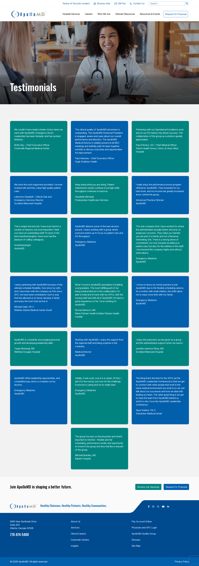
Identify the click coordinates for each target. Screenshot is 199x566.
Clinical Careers (78, 533)
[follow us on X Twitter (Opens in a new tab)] (158, 506)
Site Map (136, 545)
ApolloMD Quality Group (144, 533)
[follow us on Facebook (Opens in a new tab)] (149, 506)
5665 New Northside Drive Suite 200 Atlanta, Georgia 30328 (23, 525)
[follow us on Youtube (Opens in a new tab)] (163, 506)
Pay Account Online (142, 521)
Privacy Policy (182, 561)
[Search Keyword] (167, 3)
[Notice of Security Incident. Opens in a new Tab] (76, 3)
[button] (187, 3)
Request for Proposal (176, 487)
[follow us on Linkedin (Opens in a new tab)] (168, 506)
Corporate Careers (80, 539)
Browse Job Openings (148, 487)
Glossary (136, 539)
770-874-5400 (19, 534)
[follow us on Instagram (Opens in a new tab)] (153, 506)
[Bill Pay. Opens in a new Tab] (120, 3)
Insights (74, 545)
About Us (75, 521)
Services (75, 527)
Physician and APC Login (144, 527)
